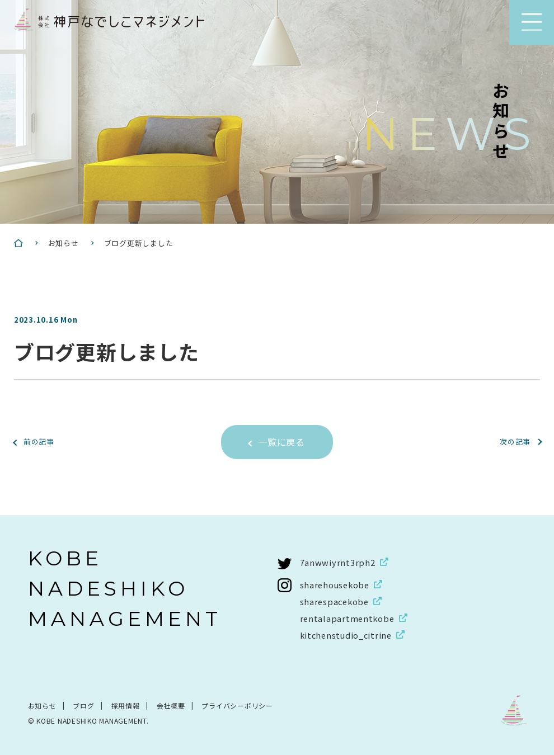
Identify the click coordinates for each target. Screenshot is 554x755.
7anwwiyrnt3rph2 (337, 562)
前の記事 (41, 441)
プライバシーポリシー (238, 705)
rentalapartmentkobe (348, 618)
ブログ (84, 705)
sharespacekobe (336, 601)
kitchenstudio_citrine (348, 634)
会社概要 (171, 705)
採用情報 (125, 705)
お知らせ (42, 705)
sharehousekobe (336, 584)
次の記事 (512, 441)
